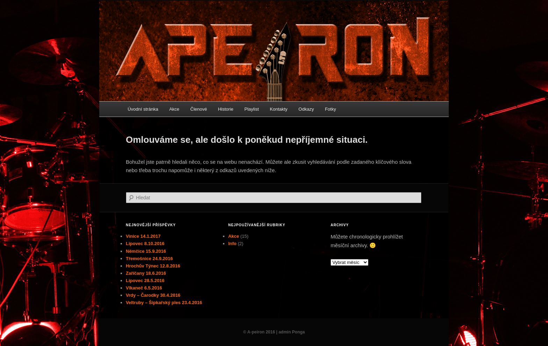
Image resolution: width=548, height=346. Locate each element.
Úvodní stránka (143, 109)
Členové (198, 109)
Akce (174, 109)
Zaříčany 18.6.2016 (146, 273)
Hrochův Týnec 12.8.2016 (153, 265)
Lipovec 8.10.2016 (145, 243)
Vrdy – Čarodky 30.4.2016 (153, 295)
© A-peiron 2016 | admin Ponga (274, 332)
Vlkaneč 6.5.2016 (144, 287)
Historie (225, 109)
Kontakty (279, 109)
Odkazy (306, 109)
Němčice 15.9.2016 (146, 251)
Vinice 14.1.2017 (143, 236)
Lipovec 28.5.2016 (145, 280)
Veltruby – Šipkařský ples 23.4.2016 (164, 302)
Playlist (251, 109)
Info (232, 243)
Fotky (330, 109)
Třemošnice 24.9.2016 (149, 258)
